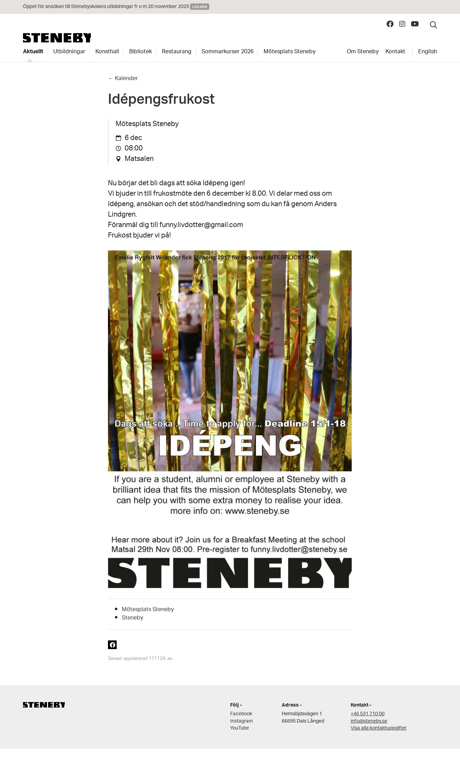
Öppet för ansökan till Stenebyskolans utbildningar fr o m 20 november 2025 (106, 6)
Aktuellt (33, 52)
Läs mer (199, 6)
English (427, 52)
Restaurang (177, 52)
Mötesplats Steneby (289, 52)
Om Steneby (363, 52)
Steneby (57, 37)
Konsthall (107, 52)
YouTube (239, 728)
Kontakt (395, 52)
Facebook (241, 714)
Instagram (241, 721)
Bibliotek (140, 52)
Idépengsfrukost (161, 101)
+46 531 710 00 (367, 714)
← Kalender (123, 79)
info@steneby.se (369, 721)
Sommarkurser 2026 (228, 52)
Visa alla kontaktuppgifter (379, 728)
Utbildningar (69, 52)
